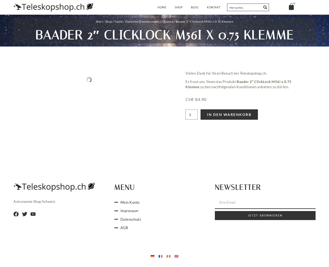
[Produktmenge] (191, 114)
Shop (179, 7)
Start (99, 21)
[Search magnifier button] (265, 7)
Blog (194, 7)
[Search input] (245, 7)
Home (162, 7)
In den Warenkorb (229, 114)
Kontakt (214, 7)
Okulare (167, 21)
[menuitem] (153, 256)
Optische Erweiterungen (142, 21)
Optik (119, 21)
